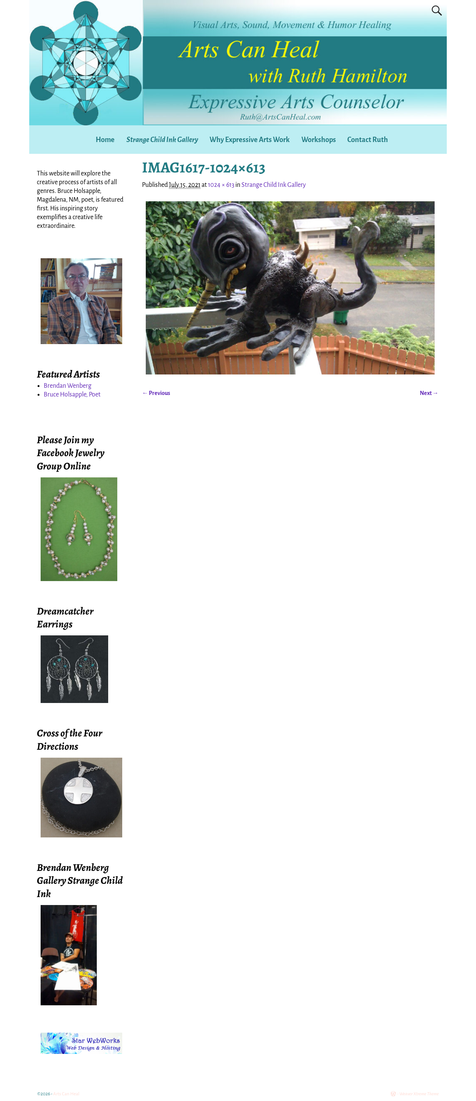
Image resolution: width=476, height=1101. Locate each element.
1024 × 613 (221, 185)
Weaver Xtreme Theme (419, 1094)
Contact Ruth (367, 140)
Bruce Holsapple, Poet (72, 394)
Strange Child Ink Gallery (162, 140)
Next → (429, 393)
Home (105, 140)
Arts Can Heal (66, 1094)
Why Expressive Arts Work (250, 140)
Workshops (318, 140)
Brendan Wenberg (67, 385)
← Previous (156, 393)
